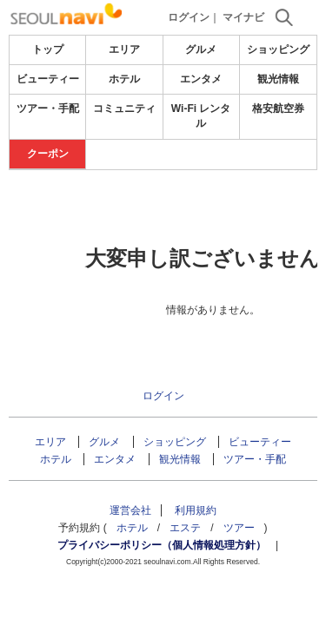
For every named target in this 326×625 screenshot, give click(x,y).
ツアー (239, 528)
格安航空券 (278, 108)
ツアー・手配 (48, 108)
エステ (185, 528)
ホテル (124, 79)
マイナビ (243, 17)
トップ (47, 49)
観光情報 (278, 79)
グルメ (200, 49)
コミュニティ (124, 108)
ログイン (189, 17)
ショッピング (278, 49)
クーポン (48, 154)
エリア (124, 49)
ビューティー (48, 79)
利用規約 (195, 510)
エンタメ (201, 79)
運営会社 (130, 510)
